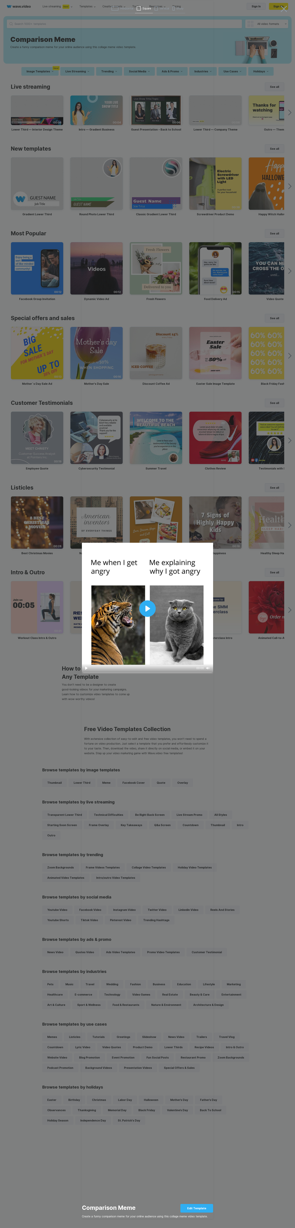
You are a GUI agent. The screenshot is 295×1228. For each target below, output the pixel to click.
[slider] (147, 672)
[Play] (86, 668)
